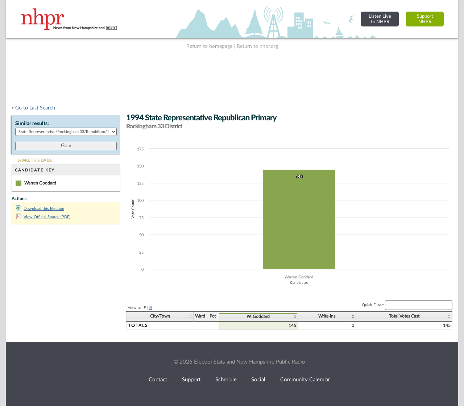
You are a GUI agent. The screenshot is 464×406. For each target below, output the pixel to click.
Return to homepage (209, 46)
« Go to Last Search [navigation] (33, 108)
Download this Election (40, 209)
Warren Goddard (40, 183)
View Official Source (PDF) (43, 217)
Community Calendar (305, 379)
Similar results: (32, 123)
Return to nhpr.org (257, 46)
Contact (158, 379)
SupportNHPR (425, 19)
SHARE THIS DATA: (34, 160)
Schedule (226, 379)
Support (191, 379)
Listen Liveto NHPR (380, 19)
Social (258, 379)
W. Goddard (258, 316)
